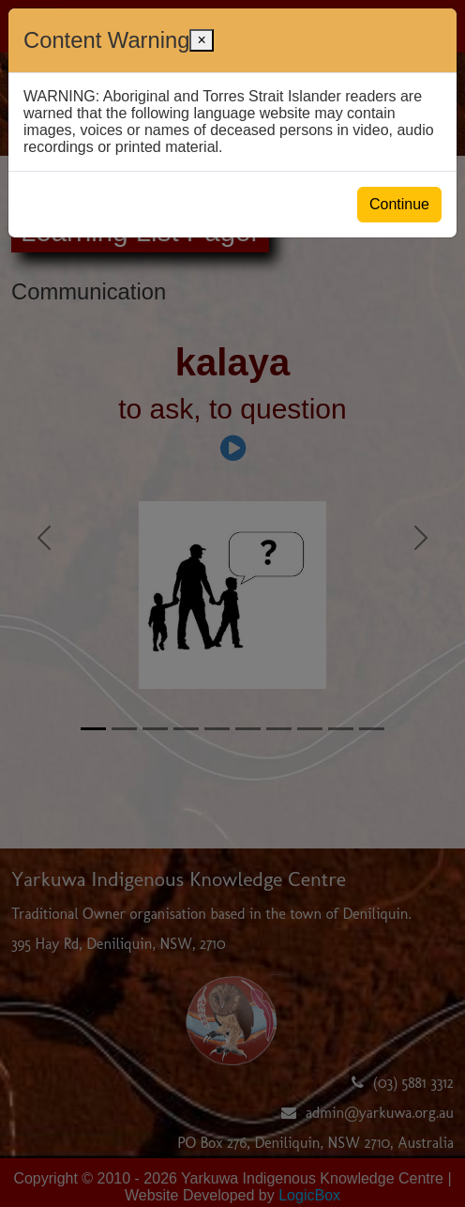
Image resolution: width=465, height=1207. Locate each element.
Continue (399, 204)
